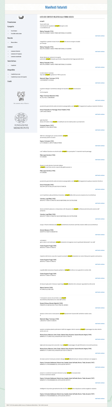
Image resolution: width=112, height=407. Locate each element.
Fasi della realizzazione (16, 33)
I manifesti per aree (15, 74)
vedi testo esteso (100, 36)
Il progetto (11, 26)
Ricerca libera (14, 42)
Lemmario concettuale (16, 56)
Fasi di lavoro (14, 31)
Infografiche (11, 70)
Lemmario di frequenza (16, 54)
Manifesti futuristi (56, 7)
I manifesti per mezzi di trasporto (19, 77)
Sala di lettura (12, 61)
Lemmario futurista (15, 51)
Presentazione (12, 22)
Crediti (10, 81)
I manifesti (13, 65)
